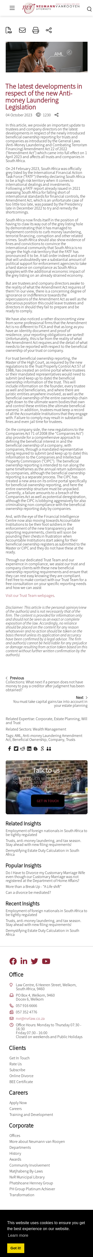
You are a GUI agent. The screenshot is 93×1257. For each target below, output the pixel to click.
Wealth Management (49, 729)
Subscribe (17, 1069)
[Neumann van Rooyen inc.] (50, 7)
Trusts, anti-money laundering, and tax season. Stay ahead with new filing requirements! (43, 842)
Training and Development (31, 1114)
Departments (20, 1147)
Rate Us (15, 1063)
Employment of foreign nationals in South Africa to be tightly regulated (46, 832)
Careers (15, 1108)
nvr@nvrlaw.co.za (30, 1018)
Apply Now (18, 1102)
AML (18, 735)
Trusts (70, 739)
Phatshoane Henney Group (31, 1182)
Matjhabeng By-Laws (26, 1171)
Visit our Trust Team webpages (30, 595)
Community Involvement (29, 1165)
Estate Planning (67, 718)
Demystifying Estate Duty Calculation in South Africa (42, 852)
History (15, 1153)
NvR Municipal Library (27, 1176)
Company (56, 739)
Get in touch (48, 801)
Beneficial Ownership (29, 739)
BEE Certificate (21, 1081)
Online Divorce (21, 1075)
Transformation (21, 1194)
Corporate (44, 718)
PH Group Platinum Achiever (32, 1188)
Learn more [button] (18, 1235)
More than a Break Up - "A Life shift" (34, 886)
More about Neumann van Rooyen (37, 1141)
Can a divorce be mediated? (28, 892)
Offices (14, 1135)
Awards (15, 1159)
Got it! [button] (15, 1248)
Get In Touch (19, 1057)
